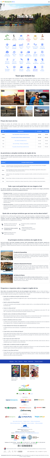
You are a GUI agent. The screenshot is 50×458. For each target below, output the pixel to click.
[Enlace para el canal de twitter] (29, 446)
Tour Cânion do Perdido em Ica (21, 140)
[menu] (49, 2)
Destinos (21, 361)
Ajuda (11, 361)
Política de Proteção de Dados (15, 423)
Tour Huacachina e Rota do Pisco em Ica (20, 134)
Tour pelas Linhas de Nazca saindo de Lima (20, 146)
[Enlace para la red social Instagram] (21, 446)
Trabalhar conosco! (26, 421)
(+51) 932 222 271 (26, 442)
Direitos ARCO (23, 423)
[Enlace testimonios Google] (31, 446)
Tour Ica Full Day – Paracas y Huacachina (20, 143)
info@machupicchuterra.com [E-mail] (19, 432)
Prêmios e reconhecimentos (35, 421)
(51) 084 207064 (12, 442)
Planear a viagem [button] (39, 361)
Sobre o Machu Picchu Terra (17, 421)
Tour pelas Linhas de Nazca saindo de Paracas (20, 137)
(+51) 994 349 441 (41, 442)
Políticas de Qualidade (39, 423)
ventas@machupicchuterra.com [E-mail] (33, 432)
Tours (16, 361)
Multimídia (30, 361)
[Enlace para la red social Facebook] (19, 446)
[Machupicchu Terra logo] (7, 2)
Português (19, 393)
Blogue (25, 361)
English (25, 393)
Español (31, 393)
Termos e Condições (30, 423)
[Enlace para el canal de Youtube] (23, 446)
